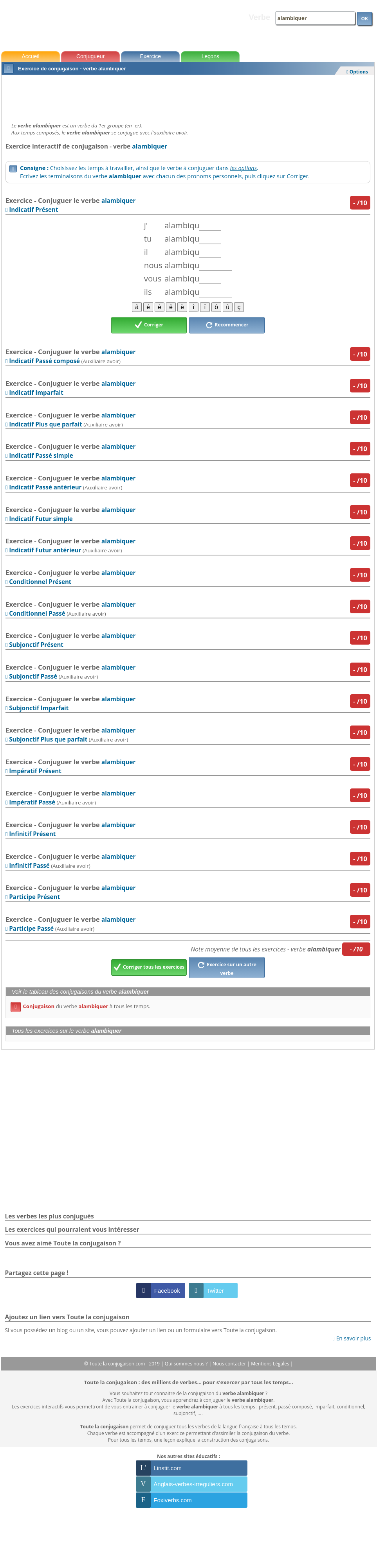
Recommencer (227, 325)
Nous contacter (230, 1363)
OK (364, 18)
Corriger (149, 325)
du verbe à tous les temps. (80, 1006)
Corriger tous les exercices (149, 967)
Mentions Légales (270, 1363)
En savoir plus (352, 1338)
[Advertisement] (187, 96)
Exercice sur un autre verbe (226, 967)
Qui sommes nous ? (187, 1363)
